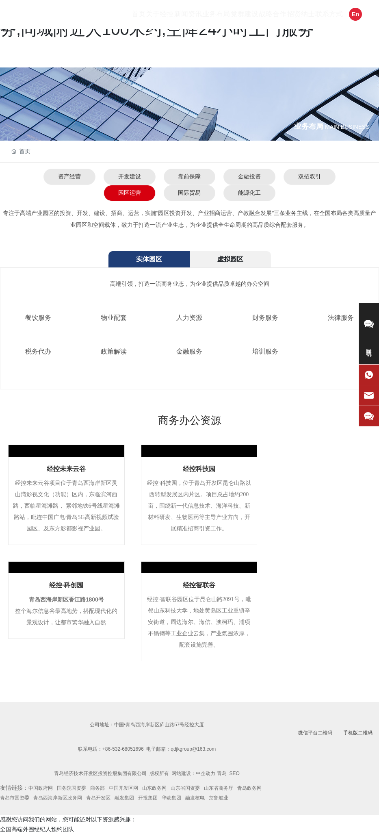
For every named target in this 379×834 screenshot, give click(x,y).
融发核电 (195, 798)
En (355, 14)
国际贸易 (189, 192)
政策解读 (114, 351)
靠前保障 (189, 176)
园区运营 (129, 192)
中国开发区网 (123, 788)
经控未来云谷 (66, 468)
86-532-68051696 (124, 749)
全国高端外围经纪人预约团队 (37, 829)
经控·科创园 (66, 585)
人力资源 (189, 317)
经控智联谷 (199, 585)
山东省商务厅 (218, 788)
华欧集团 (171, 798)
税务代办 (38, 351)
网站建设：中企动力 (193, 773)
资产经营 (69, 176)
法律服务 (341, 317)
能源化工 (249, 192)
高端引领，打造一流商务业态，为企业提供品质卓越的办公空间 (189, 283)
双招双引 (309, 176)
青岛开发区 (98, 798)
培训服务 (265, 351)
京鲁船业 (218, 798)
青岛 (222, 773)
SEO (235, 773)
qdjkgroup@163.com (193, 749)
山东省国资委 (185, 788)
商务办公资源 (189, 420)
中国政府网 (40, 788)
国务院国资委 (71, 788)
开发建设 (129, 176)
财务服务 (265, 317)
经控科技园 (199, 468)
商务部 (97, 788)
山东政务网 (154, 788)
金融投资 (249, 176)
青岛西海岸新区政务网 (57, 798)
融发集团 (124, 798)
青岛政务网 (249, 788)
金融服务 (189, 351)
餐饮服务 (38, 317)
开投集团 (148, 798)
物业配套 (114, 317)
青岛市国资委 (14, 798)
